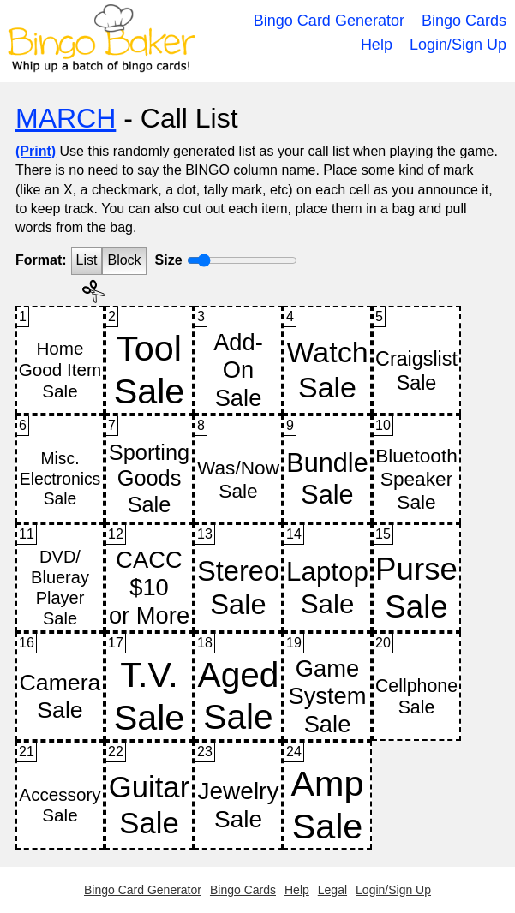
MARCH (65, 118)
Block (124, 260)
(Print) (35, 151)
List (87, 260)
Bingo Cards (464, 20)
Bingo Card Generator (329, 20)
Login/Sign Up (458, 44)
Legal (332, 890)
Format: (41, 260)
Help (376, 44)
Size (169, 260)
